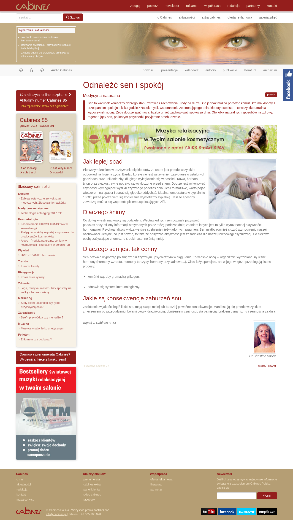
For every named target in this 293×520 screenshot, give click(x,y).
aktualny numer (60, 168)
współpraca (212, 6)
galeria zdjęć (268, 17)
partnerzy (253, 6)
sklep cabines (92, 494)
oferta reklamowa (240, 17)
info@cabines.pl (56, 514)
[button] (21, 70)
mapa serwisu (25, 499)
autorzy (210, 70)
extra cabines (211, 17)
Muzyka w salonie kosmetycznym (42, 328)
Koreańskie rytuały (33, 277)
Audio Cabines (61, 70)
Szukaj (73, 17)
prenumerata (92, 479)
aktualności (187, 17)
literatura (250, 70)
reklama (192, 6)
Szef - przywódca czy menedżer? (42, 317)
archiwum (270, 70)
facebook (89, 499)
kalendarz (192, 70)
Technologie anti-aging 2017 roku (42, 213)
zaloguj (135, 6)
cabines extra (92, 484)
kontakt (272, 6)
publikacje (230, 70)
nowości (150, 70)
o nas (20, 479)
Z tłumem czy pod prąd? (36, 339)
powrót (271, 94)
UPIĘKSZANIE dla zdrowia (38, 255)
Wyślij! (267, 495)
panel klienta (92, 489)
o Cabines (164, 17)
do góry (262, 365)
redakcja (234, 6)
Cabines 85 (34, 120)
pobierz (152, 6)
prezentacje (169, 70)
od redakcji (28, 168)
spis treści (27, 172)
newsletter (172, 6)
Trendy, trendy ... (31, 266)
